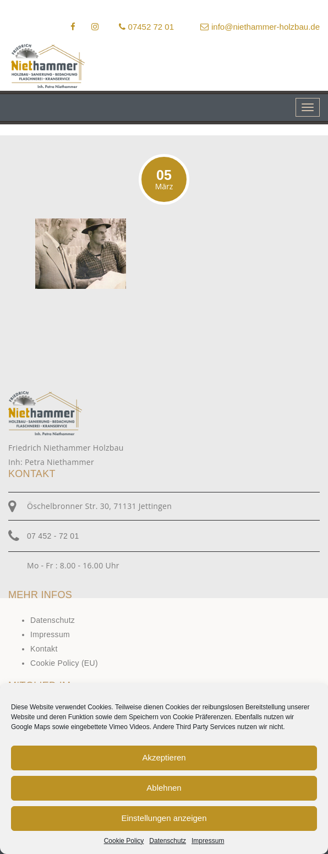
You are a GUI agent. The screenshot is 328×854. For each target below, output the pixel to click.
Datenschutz (167, 841)
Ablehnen (163, 787)
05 (164, 179)
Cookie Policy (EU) (64, 663)
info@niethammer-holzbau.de (260, 26)
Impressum (208, 841)
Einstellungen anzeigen (163, 818)
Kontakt (44, 648)
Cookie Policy (124, 841)
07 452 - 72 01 (53, 536)
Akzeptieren (163, 757)
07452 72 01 (146, 26)
